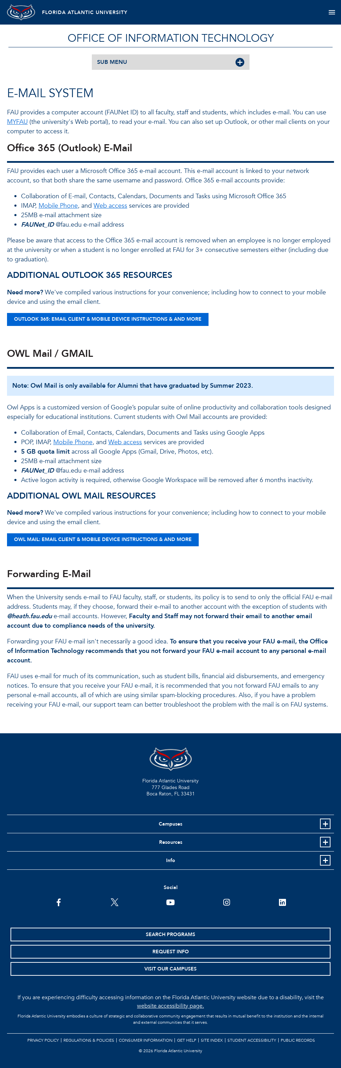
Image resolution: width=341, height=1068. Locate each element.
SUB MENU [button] (112, 62)
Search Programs (170, 934)
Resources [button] (170, 842)
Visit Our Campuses (170, 969)
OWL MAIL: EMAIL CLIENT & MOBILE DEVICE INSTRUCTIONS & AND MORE (103, 539)
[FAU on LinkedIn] (282, 901)
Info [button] (170, 860)
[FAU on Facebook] (58, 901)
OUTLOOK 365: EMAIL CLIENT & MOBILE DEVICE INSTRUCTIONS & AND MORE (108, 319)
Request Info (170, 951)
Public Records (298, 1040)
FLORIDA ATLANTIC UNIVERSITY (85, 12)
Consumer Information (145, 1040)
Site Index (212, 1040)
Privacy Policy (43, 1040)
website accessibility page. (170, 1006)
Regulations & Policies (88, 1040)
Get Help (186, 1040)
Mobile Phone (58, 205)
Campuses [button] (170, 824)
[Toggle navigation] (331, 12)
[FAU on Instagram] (226, 901)
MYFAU (17, 122)
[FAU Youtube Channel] (170, 901)
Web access (110, 205)
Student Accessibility (251, 1040)
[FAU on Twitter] (114, 901)
